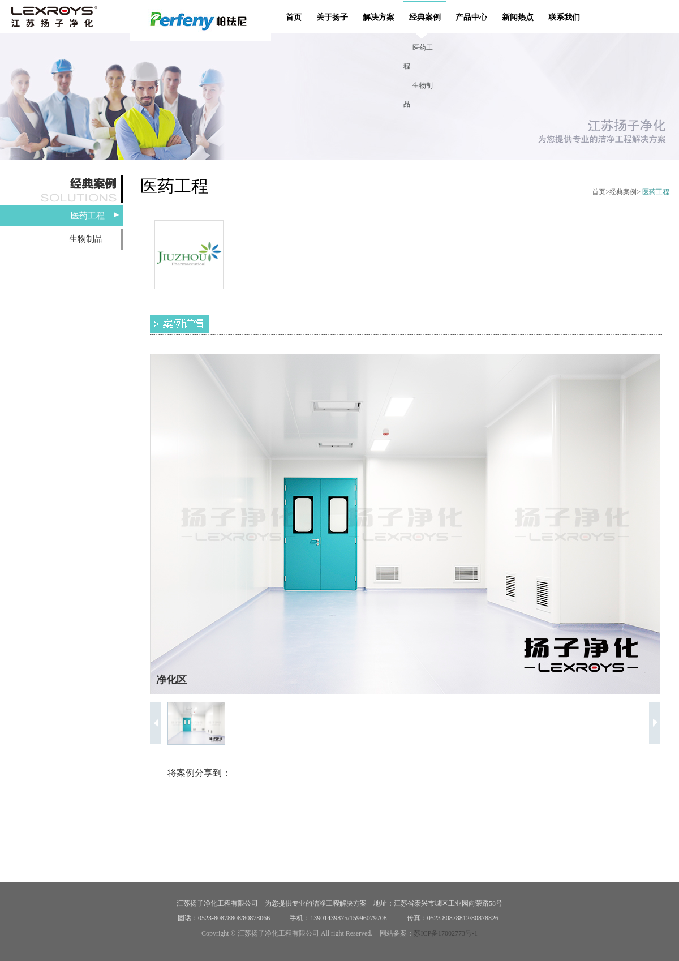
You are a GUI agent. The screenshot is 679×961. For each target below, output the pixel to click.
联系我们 (564, 17)
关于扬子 (332, 17)
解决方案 (378, 17)
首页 (294, 17)
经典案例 (425, 17)
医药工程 (88, 215)
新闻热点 (518, 17)
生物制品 (86, 238)
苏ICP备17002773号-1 (446, 933)
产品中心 (471, 17)
